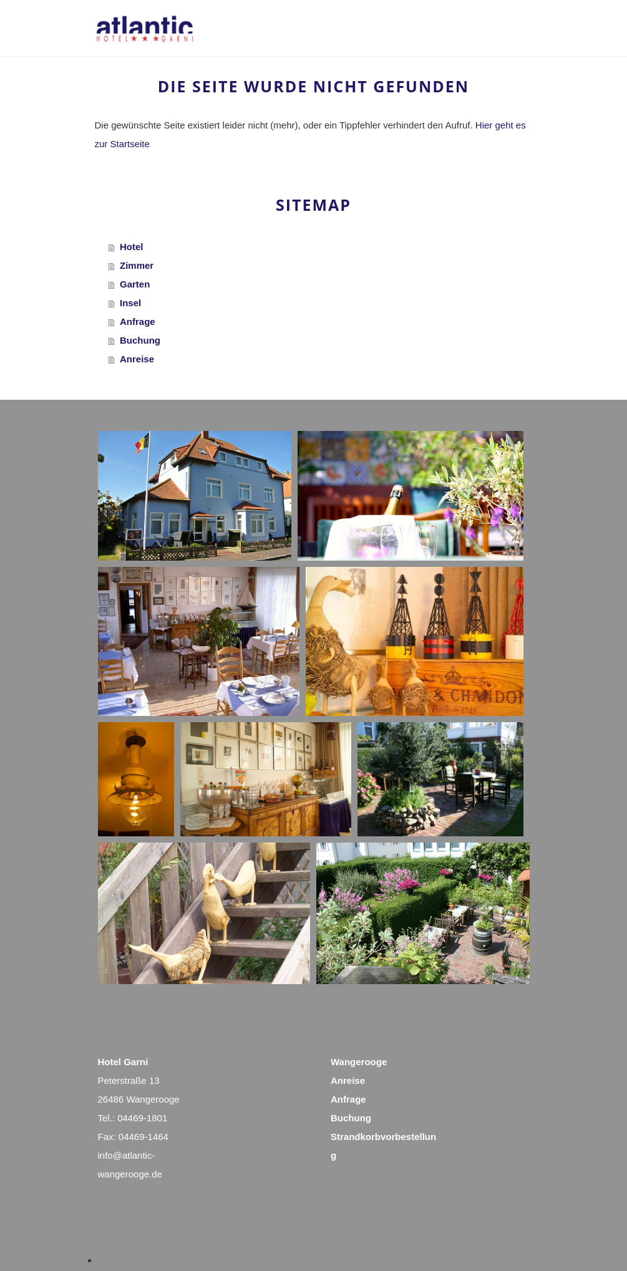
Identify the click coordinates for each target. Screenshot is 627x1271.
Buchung (140, 340)
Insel (130, 302)
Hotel (131, 246)
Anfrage (137, 321)
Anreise (137, 359)
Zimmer (136, 265)
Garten (135, 284)
